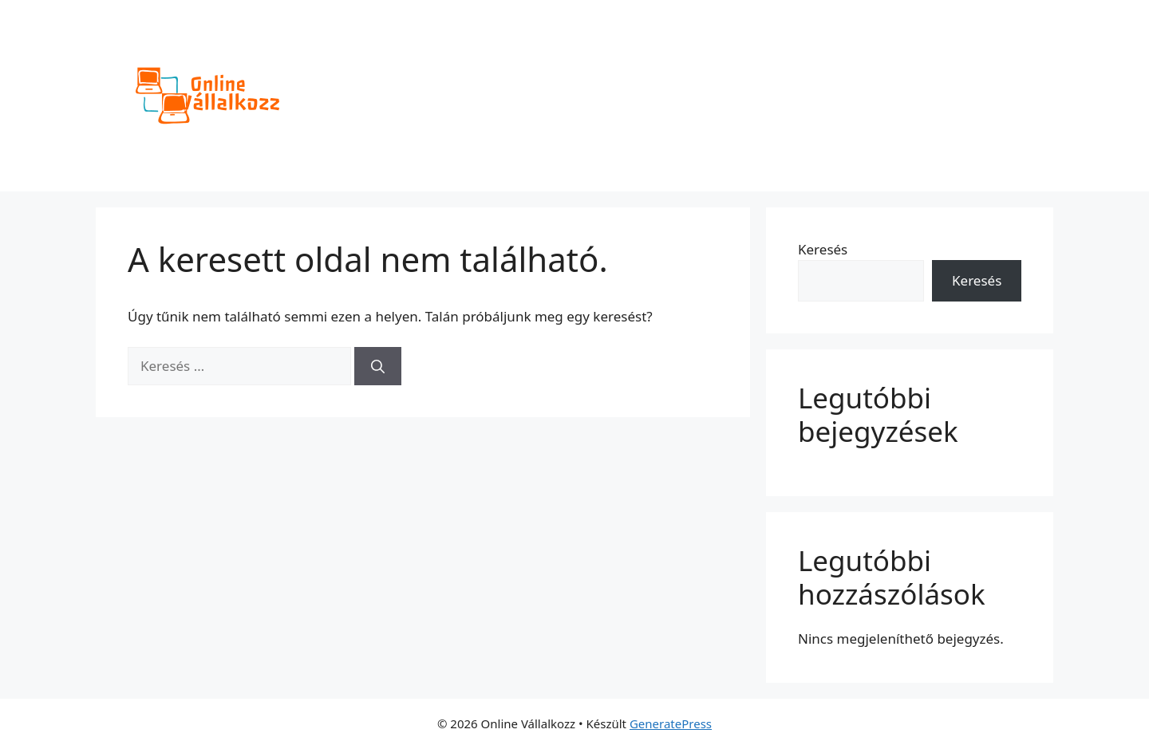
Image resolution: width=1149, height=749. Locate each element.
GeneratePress (671, 723)
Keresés (822, 249)
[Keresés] (377, 366)
